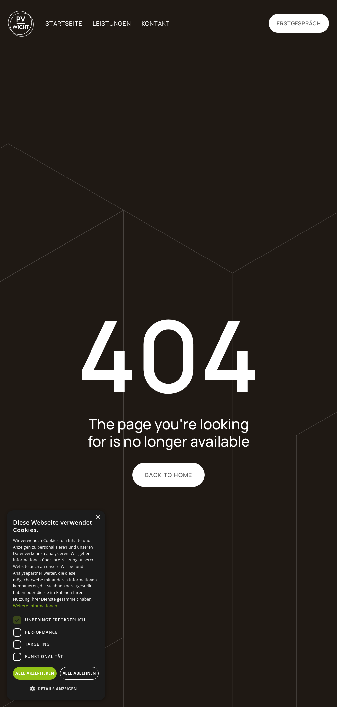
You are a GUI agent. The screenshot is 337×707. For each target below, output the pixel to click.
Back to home (168, 475)
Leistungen (112, 23)
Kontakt (156, 23)
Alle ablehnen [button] (79, 673)
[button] (56, 689)
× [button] (97, 517)
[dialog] (56, 605)
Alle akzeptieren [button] (34, 673)
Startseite (63, 23)
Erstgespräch (299, 23)
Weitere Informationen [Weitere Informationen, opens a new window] (35, 606)
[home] (17, 24)
